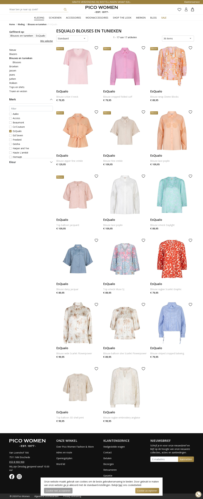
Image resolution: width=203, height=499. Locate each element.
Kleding (39, 17)
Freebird (17, 139)
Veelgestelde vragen (114, 446)
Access (16, 118)
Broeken (13, 66)
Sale (164, 17)
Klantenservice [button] (192, 1)
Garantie (107, 475)
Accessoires (73, 17)
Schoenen (55, 17)
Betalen (107, 458)
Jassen (12, 70)
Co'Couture (19, 126)
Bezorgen (108, 464)
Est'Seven (18, 135)
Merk (12, 99)
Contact (107, 452)
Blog (153, 17)
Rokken (13, 83)
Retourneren (110, 469)
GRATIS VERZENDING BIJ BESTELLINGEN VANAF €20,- (101, 1)
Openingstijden (64, 458)
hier (120, 485)
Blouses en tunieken (37, 24)
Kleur (12, 162)
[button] (192, 9)
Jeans (12, 74)
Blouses (17, 62)
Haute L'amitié (20, 152)
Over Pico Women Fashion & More (75, 446)
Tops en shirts (16, 87)
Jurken (12, 78)
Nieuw (12, 49)
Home (12, 24)
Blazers (13, 54)
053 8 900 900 (16, 461)
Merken (141, 17)
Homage (17, 156)
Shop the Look (122, 17)
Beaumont (18, 122)
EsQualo (53, 24)
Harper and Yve (21, 148)
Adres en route (64, 452)
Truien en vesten (18, 91)
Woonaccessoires (97, 17)
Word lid (60, 464)
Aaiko (16, 113)
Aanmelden (186, 459)
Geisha (16, 144)
